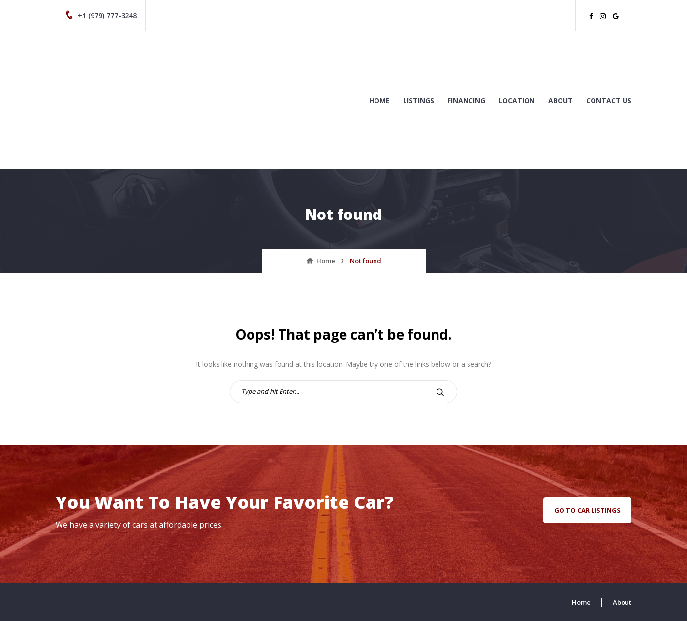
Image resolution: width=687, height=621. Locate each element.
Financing (466, 100)
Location (517, 100)
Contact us (608, 100)
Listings (418, 100)
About (560, 100)
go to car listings (587, 510)
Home (379, 100)
